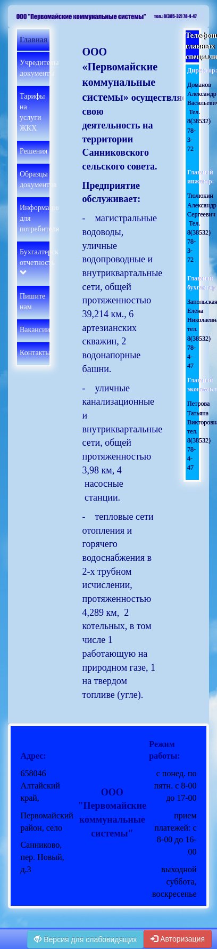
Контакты (35, 353)
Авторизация (178, 939)
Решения (33, 151)
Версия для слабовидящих (85, 939)
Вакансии (35, 330)
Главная (33, 40)
